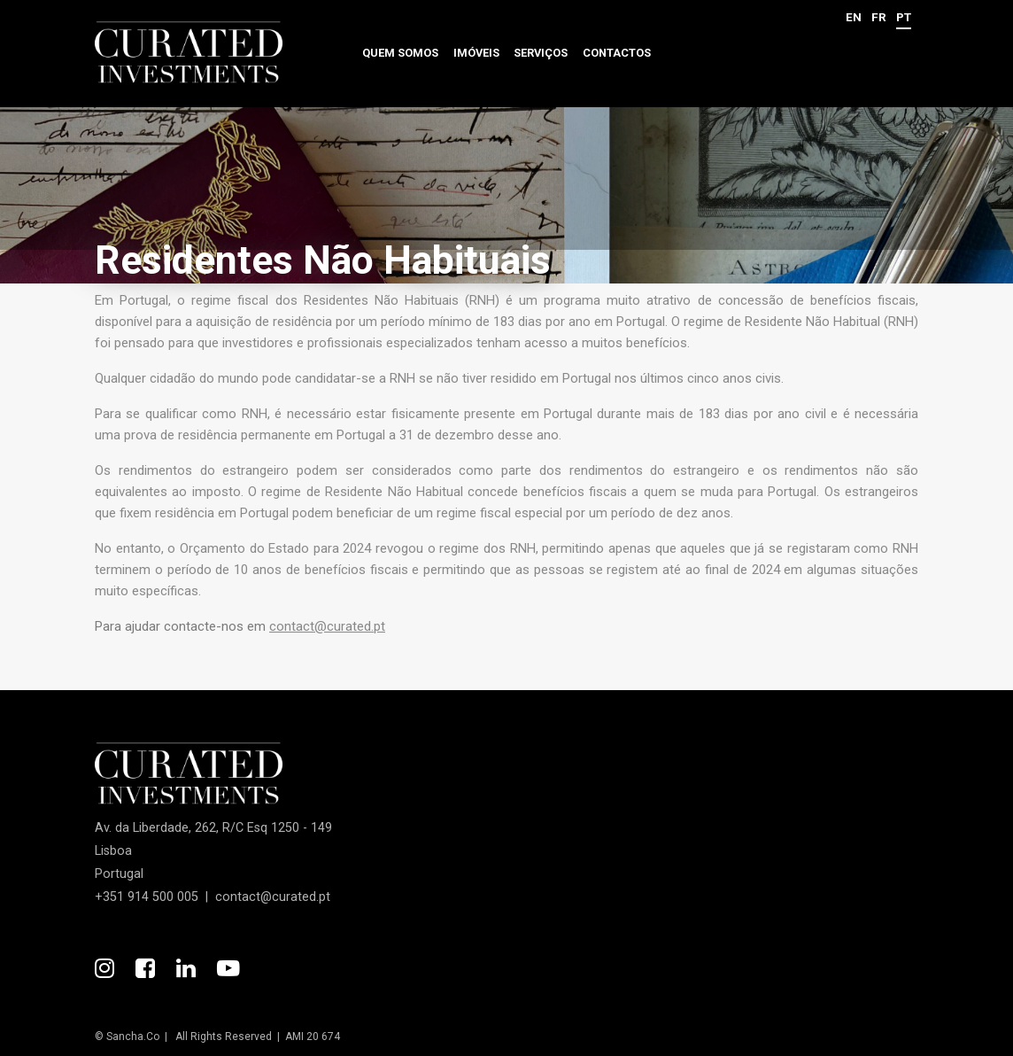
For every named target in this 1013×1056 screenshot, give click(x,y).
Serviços (541, 52)
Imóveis (476, 52)
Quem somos (400, 52)
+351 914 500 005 (146, 897)
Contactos (617, 52)
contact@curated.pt (327, 626)
